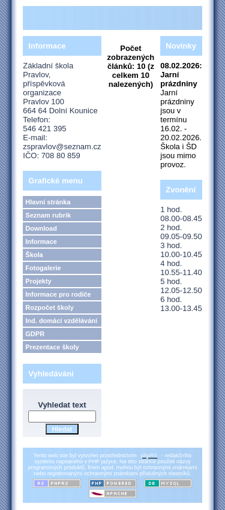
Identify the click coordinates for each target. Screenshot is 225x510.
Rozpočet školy (49, 307)
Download (41, 228)
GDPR (34, 333)
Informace (41, 241)
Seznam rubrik (48, 215)
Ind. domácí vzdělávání (61, 320)
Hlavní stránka (47, 202)
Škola (34, 254)
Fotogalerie (43, 267)
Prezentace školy (52, 347)
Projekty (38, 281)
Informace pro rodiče (58, 294)
